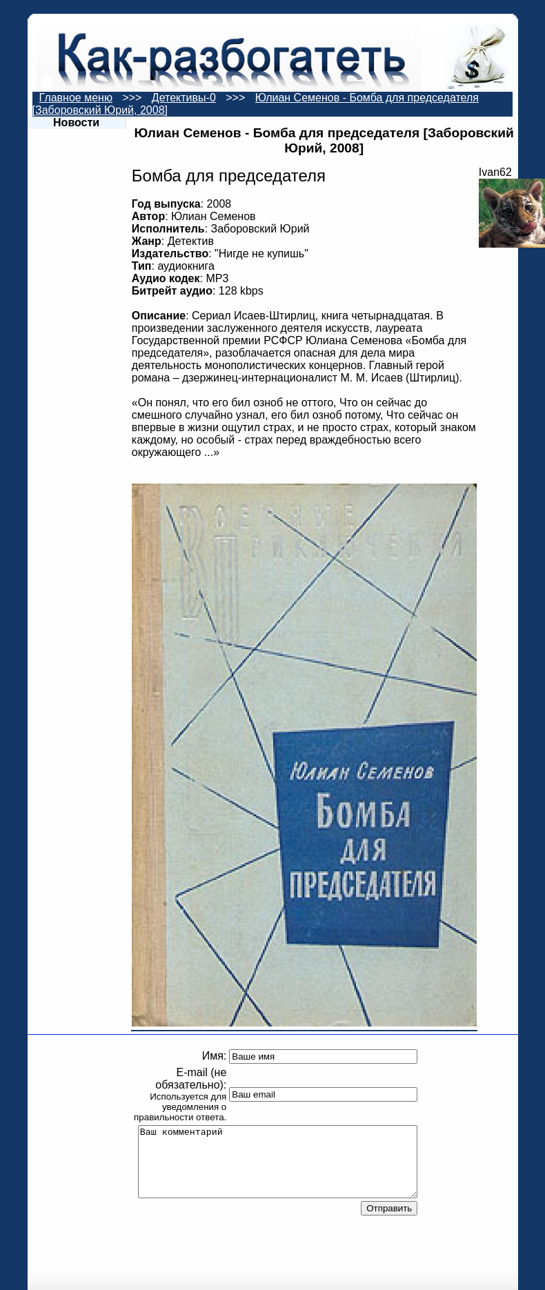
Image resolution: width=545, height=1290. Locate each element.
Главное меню (75, 97)
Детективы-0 (184, 97)
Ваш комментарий (278, 1161)
